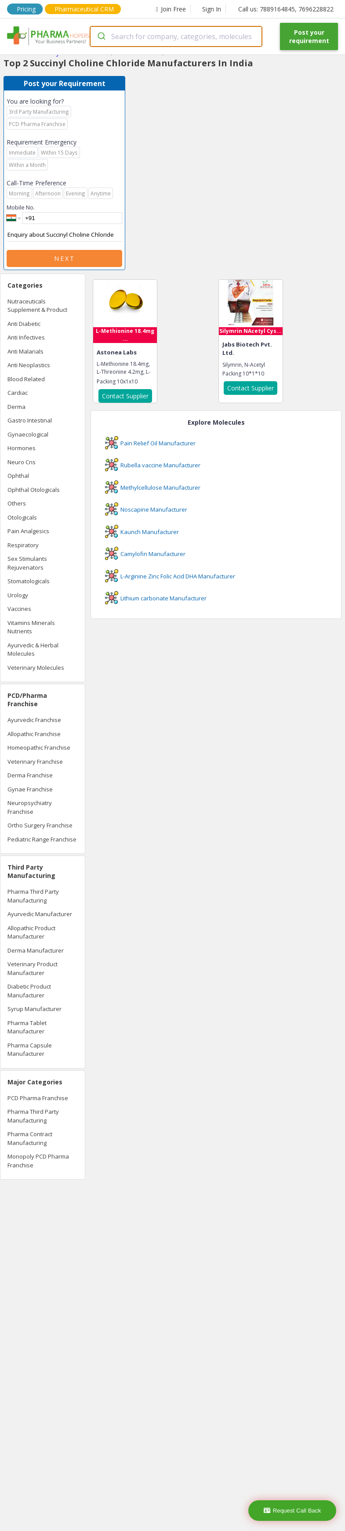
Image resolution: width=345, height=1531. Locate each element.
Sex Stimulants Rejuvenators (27, 563)
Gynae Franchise (30, 789)
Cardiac (17, 393)
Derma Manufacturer (35, 950)
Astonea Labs (117, 352)
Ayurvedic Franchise (34, 720)
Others (16, 503)
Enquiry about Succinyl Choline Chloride (64, 235)
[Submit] (101, 36)
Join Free (171, 9)
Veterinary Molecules (35, 668)
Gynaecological (27, 434)
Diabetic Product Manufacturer (29, 990)
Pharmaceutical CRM (84, 9)
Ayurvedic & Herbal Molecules (32, 649)
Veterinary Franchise (35, 762)
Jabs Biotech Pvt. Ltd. (247, 348)
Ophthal (18, 476)
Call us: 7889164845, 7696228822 (286, 9)
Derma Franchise (30, 775)
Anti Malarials (25, 351)
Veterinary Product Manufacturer (32, 968)
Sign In (211, 9)
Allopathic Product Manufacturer (31, 932)
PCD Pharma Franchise (37, 1098)
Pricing (26, 9)
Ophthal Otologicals (33, 490)
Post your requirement (309, 36)
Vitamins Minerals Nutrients (31, 627)
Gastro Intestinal (29, 420)
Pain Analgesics (28, 531)
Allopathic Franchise (34, 734)
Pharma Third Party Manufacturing (33, 896)
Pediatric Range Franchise (41, 839)
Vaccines (19, 609)
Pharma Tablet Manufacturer (27, 1027)
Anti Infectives (26, 337)
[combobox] (176, 36)
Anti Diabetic (23, 324)
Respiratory (23, 545)
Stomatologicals (28, 581)
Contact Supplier (125, 396)
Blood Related (26, 379)
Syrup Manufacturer (34, 1009)
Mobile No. (21, 207)
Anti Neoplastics (28, 365)
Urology (17, 595)
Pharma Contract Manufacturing (29, 1138)
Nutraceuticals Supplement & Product (37, 305)
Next (64, 258)
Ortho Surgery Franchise (40, 825)
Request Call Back (292, 1510)
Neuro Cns (21, 462)
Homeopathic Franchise (38, 747)
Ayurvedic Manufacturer (39, 914)
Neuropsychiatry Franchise (29, 807)
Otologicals (22, 517)
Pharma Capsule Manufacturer (29, 1049)
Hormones (21, 448)
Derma (16, 407)
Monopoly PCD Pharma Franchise (38, 1160)
